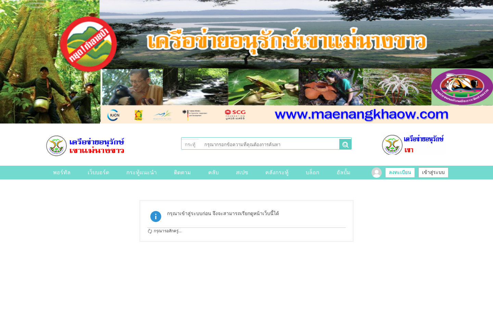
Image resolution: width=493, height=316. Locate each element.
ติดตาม (182, 172)
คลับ (213, 172)
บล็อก (312, 172)
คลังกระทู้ (277, 172)
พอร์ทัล (62, 172)
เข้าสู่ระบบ (433, 172)
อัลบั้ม (344, 172)
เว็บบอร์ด (98, 172)
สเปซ (242, 172)
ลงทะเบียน (400, 172)
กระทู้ (190, 144)
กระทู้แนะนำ (141, 172)
